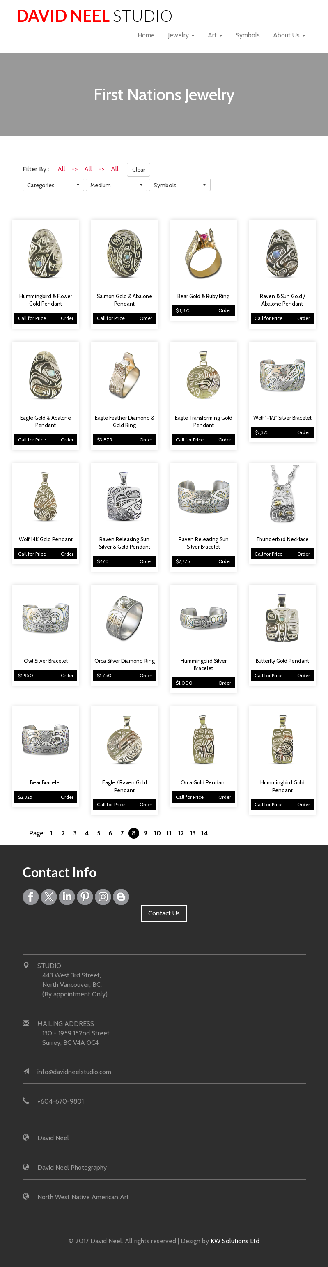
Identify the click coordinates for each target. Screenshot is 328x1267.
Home (146, 35)
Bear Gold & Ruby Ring (203, 296)
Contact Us (164, 913)
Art (215, 35)
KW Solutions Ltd (235, 1241)
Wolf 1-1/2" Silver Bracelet (282, 418)
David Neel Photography (72, 1167)
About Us (289, 35)
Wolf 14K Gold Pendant (46, 539)
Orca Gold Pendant (203, 783)
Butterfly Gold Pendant (282, 661)
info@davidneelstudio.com (74, 1072)
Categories (41, 185)
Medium (100, 185)
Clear (138, 169)
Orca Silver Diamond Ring (124, 661)
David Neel (95, 15)
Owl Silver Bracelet (46, 661)
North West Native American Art (83, 1197)
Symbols (248, 35)
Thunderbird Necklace (282, 539)
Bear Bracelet (45, 783)
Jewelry (181, 35)
